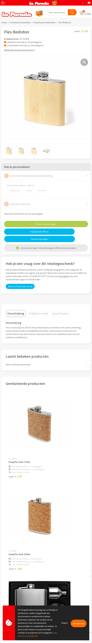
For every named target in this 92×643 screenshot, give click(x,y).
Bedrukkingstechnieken (58, 585)
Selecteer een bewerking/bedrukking (28, 175)
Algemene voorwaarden (58, 552)
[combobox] (57, 12)
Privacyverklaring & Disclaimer (61, 556)
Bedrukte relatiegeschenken (60, 589)
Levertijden (6, 594)
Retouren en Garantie (11, 598)
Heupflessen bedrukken (45, 22)
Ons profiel (52, 540)
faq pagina (64, 268)
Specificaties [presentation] (60, 306)
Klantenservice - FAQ (11, 581)
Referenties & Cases (56, 544)
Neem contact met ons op (20, 279)
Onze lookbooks (55, 594)
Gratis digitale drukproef (12, 590)
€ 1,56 (55, 512)
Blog (49, 598)
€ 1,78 (15, 444)
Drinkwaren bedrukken (20, 22)
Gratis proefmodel (10, 586)
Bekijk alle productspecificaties (19, 50)
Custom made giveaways (58, 577)
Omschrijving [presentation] (15, 306)
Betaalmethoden (9, 602)
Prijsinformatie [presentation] (38, 306)
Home (4, 22)
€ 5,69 (15, 512)
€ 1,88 (55, 444)
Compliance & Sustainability (60, 548)
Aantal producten (17, 204)
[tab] (16, 306)
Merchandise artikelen (57, 581)
